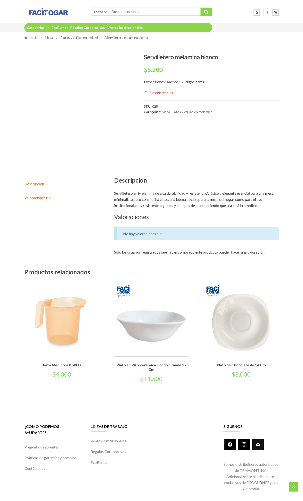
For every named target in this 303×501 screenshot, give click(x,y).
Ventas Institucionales (125, 28)
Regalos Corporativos (87, 28)
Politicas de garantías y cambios (50, 457)
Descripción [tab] (34, 183)
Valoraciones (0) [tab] (37, 197)
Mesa (49, 37)
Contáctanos (34, 467)
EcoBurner (60, 28)
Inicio (34, 37)
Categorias (38, 28)
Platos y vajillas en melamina (80, 37)
